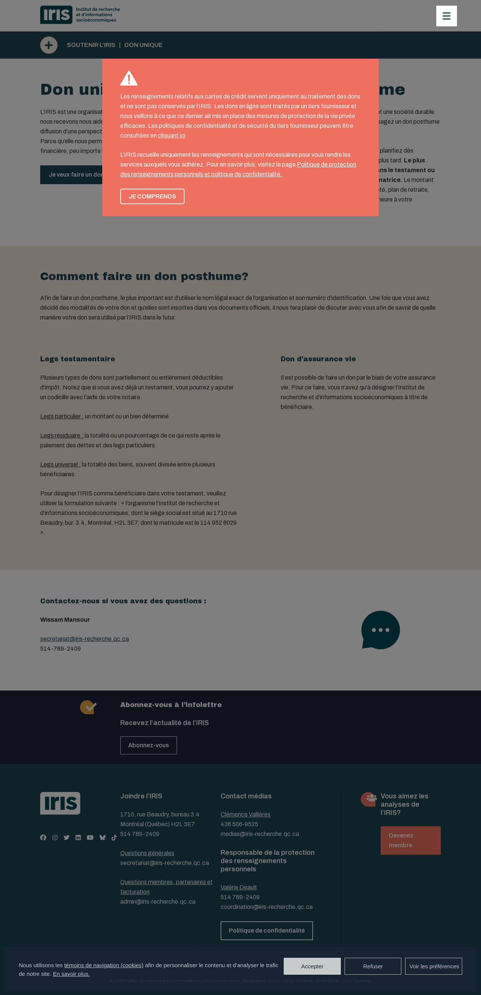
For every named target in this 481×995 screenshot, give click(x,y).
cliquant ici (171, 135)
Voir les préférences (434, 966)
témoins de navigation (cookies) (104, 965)
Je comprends (152, 196)
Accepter (312, 966)
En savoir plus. (71, 974)
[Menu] (446, 16)
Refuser (373, 966)
